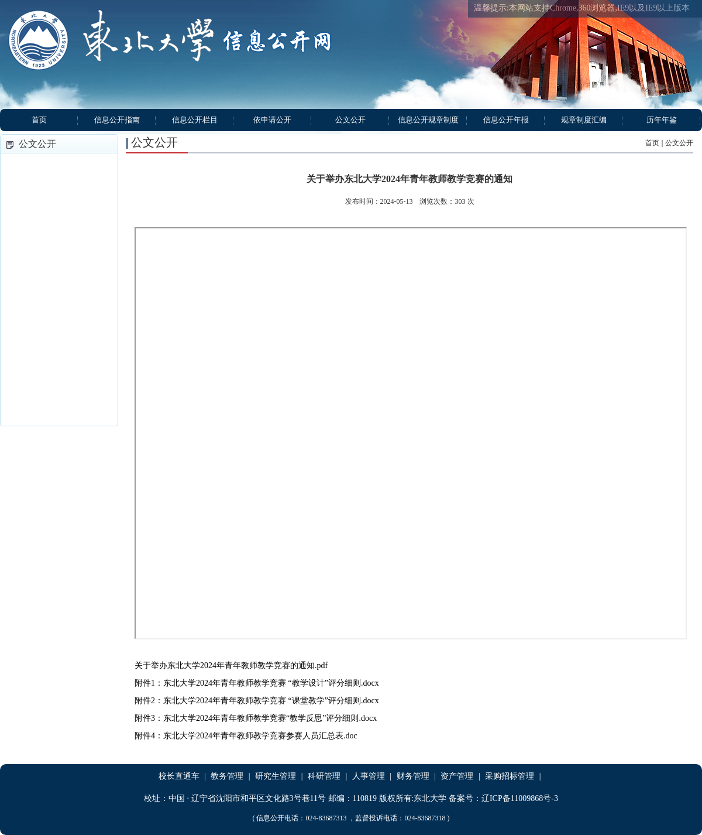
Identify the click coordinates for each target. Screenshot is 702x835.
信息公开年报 (506, 119)
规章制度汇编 (584, 119)
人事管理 (368, 776)
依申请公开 (272, 119)
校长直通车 (179, 776)
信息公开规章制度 (428, 119)
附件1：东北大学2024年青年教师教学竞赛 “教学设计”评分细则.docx (257, 683)
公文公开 (350, 119)
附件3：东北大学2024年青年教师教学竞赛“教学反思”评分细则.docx (256, 718)
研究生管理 (275, 776)
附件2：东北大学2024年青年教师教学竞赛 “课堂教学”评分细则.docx (257, 700)
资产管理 (457, 776)
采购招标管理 (509, 776)
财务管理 (413, 776)
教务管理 (227, 776)
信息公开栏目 (195, 119)
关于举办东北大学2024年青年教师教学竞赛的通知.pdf (231, 665)
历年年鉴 (661, 119)
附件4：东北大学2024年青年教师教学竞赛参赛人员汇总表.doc (246, 735)
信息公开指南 (117, 119)
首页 (39, 119)
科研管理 (324, 776)
